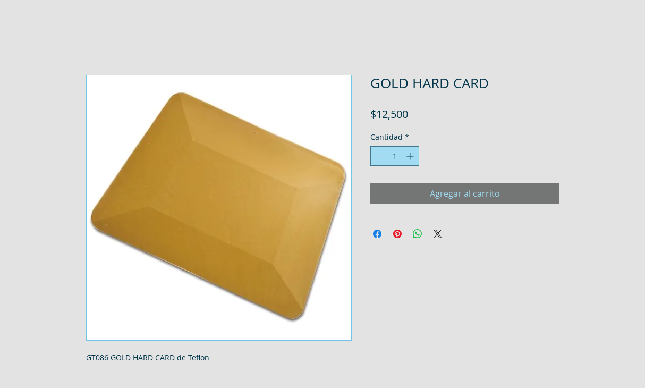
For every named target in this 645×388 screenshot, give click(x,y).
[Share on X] (437, 233)
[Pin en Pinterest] (397, 233)
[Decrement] (378, 156)
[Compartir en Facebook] (377, 233)
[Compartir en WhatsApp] (417, 233)
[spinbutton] (394, 156)
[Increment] (411, 156)
